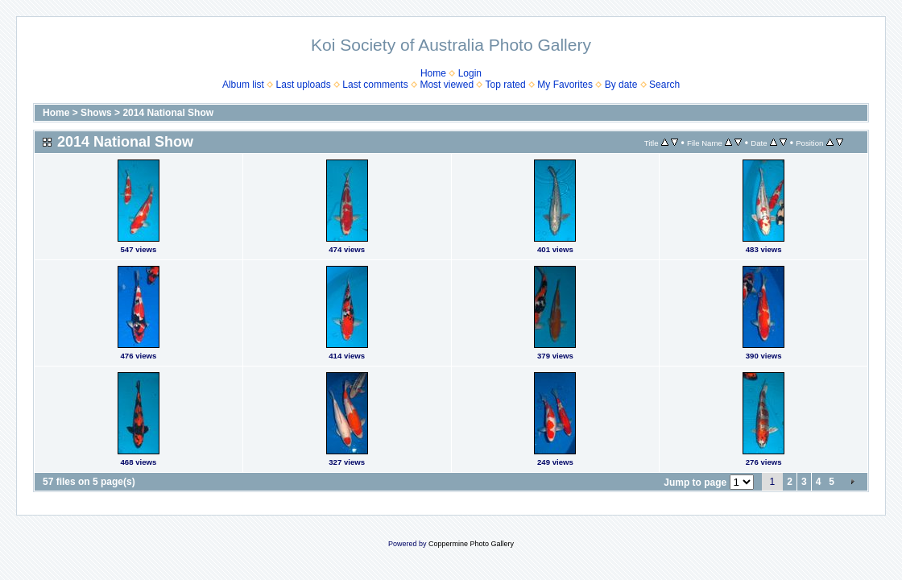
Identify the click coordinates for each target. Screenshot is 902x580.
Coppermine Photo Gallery (471, 544)
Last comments (375, 84)
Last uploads (303, 84)
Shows (96, 112)
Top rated (506, 84)
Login (470, 73)
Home (433, 73)
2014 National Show (167, 112)
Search (664, 84)
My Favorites (565, 84)
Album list (243, 84)
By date (621, 84)
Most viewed (447, 84)
